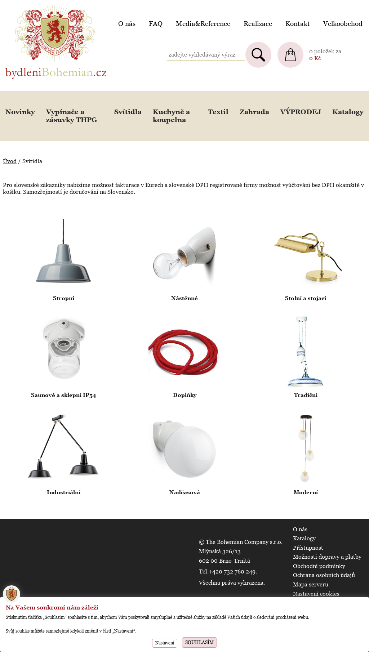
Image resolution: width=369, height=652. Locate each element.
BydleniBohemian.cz (31, 4)
